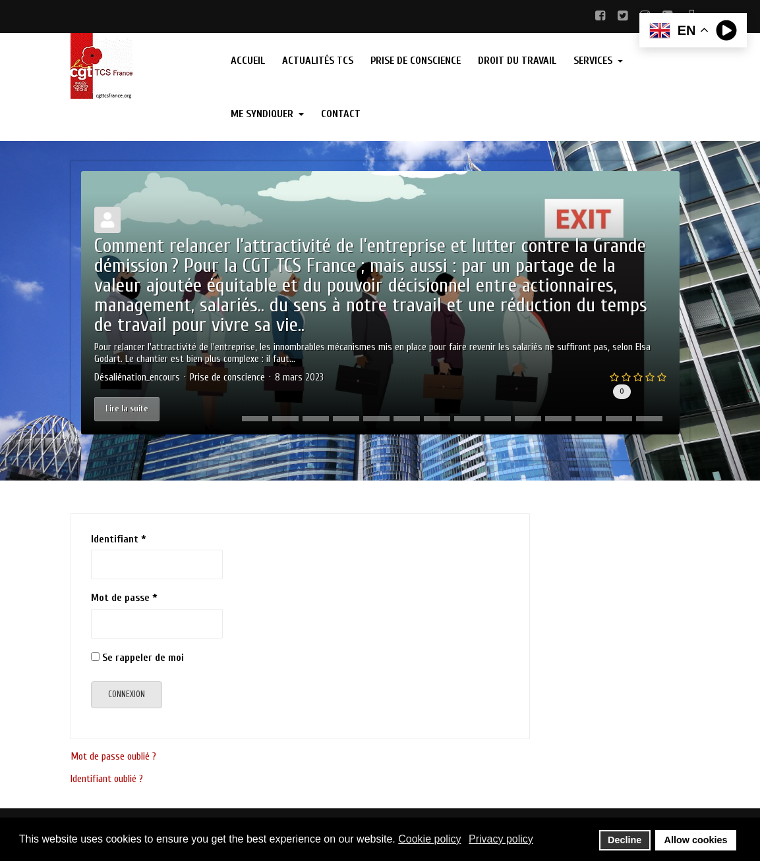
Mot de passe (124, 598)
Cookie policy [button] (429, 839)
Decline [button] (624, 840)
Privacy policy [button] (501, 839)
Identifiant (118, 539)
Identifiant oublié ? (107, 779)
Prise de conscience (227, 377)
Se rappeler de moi (143, 658)
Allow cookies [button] (696, 840)
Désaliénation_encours (137, 377)
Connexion (126, 694)
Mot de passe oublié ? (113, 756)
